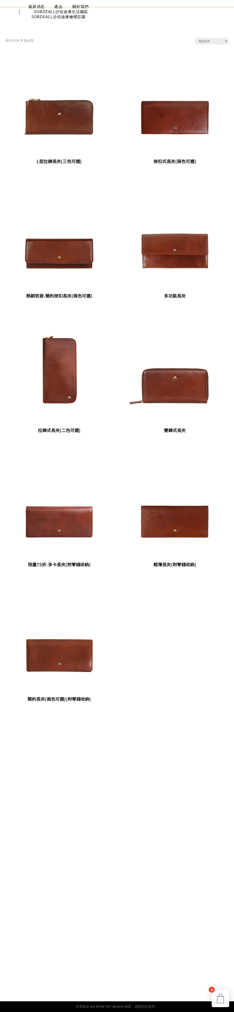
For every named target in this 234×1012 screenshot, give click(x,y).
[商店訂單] (211, 41)
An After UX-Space (106, 1006)
